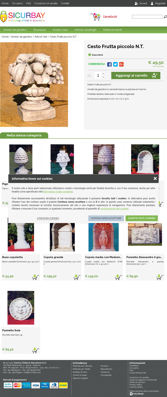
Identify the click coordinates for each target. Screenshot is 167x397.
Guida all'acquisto (138, 373)
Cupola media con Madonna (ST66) (103, 257)
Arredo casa (60, 29)
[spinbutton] (98, 75)
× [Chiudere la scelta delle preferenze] (155, 178)
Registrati (160, 3)
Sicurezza (39, 29)
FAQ (28, 3)
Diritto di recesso (137, 382)
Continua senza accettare (106, 218)
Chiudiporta (106, 375)
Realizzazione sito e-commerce (144, 391)
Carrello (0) (110, 16)
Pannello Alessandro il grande (145, 257)
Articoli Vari (41, 36)
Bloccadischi (106, 369)
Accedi (143, 3)
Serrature (105, 372)
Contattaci (134, 365)
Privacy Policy (136, 384)
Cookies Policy (136, 387)
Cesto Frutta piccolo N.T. (63, 36)
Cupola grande (53, 257)
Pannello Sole (11, 330)
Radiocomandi (112, 29)
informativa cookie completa (57, 191)
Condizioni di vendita (45, 3)
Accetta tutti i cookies (141, 218)
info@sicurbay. (30, 372)
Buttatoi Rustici (80, 372)
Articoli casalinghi (85, 29)
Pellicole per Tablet (81, 369)
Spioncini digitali (80, 378)
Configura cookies (48, 218)
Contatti (65, 3)
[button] (103, 73)
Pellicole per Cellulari (82, 366)
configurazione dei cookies (114, 208)
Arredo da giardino (15, 29)
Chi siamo (17, 3)
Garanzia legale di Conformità (143, 380)
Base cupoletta (12, 257)
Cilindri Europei (80, 375)
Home (5, 3)
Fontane (104, 366)
